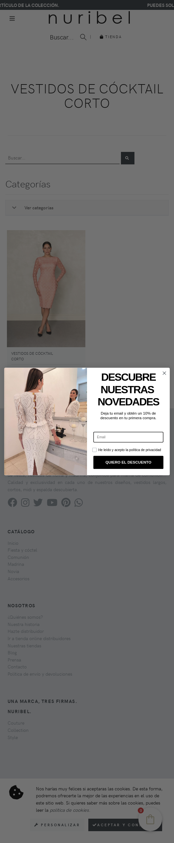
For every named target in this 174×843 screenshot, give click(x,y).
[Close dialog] (164, 373)
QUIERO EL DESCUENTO (128, 462)
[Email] (128, 437)
